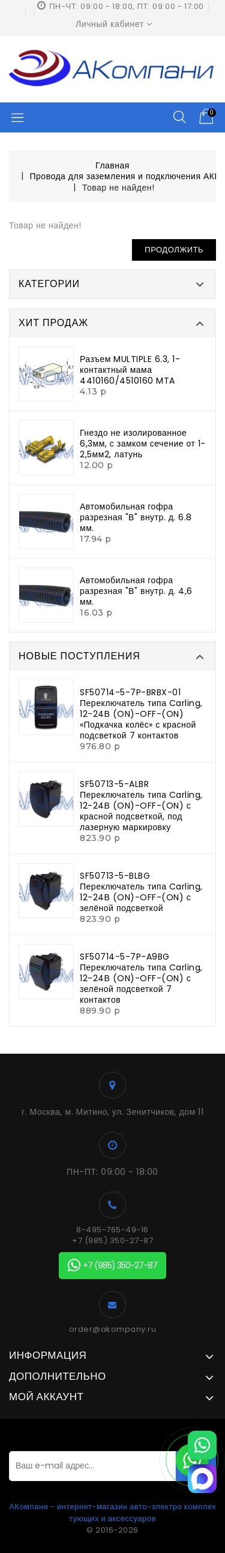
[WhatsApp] (202, 1445)
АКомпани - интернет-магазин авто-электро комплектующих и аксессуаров (112, 1512)
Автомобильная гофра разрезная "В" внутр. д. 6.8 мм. (136, 517)
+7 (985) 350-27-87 (112, 1240)
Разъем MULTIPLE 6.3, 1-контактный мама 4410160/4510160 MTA (130, 370)
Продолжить (174, 249)
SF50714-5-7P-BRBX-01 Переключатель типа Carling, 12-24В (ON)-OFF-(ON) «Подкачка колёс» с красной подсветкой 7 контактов (141, 713)
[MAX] (202, 1478)
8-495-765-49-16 (112, 1230)
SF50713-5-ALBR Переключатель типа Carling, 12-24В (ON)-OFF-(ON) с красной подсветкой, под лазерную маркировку (141, 805)
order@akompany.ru (113, 1329)
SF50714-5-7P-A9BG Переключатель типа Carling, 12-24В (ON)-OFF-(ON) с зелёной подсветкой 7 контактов (141, 978)
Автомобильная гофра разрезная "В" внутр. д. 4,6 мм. (136, 591)
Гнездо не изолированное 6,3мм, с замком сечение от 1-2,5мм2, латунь (143, 443)
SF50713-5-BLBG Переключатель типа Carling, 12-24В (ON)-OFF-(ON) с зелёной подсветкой (141, 892)
